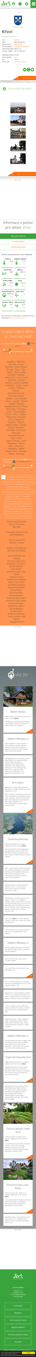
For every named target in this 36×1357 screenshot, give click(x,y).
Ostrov (8, 414)
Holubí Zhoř (10, 377)
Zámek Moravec (16, 595)
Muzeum (28, 511)
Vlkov (11, 446)
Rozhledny (30, 492)
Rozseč (23, 425)
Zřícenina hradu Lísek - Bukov (16, 573)
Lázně (16, 506)
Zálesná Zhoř (11, 451)
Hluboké (20, 374)
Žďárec (12, 454)
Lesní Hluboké (20, 398)
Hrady (9, 497)
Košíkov (12, 388)
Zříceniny (26, 497)
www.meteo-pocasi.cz (18, 318)
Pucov (11, 419)
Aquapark (30, 477)
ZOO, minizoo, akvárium (16, 477)
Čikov (17, 369)
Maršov (25, 401)
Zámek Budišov (16, 608)
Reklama (18, 1313)
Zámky (17, 497)
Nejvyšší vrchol (26, 506)
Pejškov (23, 414)
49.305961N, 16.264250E (21, 46)
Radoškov (12, 422)
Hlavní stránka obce (29, 78)
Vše (3, 477)
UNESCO (6, 482)
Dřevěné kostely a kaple (13, 501)
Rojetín (9, 425)
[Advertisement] (18, 200)
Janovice (21, 380)
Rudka (11, 427)
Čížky (23, 369)
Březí (17, 367)
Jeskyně (7, 506)
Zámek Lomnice (17, 577)
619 (15, 57)
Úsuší (23, 440)
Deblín (10, 372)
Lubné (8, 401)
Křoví (7, 31)
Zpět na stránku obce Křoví (26, 174)
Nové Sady (11, 409)
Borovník (12, 364)
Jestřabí (25, 382)
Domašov (12, 374)
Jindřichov (10, 385)
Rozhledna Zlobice (16, 606)
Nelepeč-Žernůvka (13, 406)
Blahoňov (21, 361)
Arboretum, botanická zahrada (12, 492)
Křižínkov (20, 388)
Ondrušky (21, 409)
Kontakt (18, 1342)
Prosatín (21, 417)
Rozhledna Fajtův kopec (16, 600)
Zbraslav (22, 451)
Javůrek (17, 382)
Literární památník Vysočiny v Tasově (17, 541)
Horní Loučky (22, 377)
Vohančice (19, 446)
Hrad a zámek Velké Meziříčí (16, 617)
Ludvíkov (16, 401)
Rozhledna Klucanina (17, 561)
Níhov (24, 406)
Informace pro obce (18, 1320)
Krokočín (16, 390)
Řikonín (21, 422)
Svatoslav (16, 432)
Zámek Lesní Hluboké (16, 521)
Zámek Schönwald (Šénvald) (16, 525)
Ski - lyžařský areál (18, 482)
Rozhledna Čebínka (16, 584)
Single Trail (18, 511)
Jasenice (8, 382)
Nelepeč (20, 403)
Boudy (20, 364)
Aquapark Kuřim (17, 621)
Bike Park (8, 511)
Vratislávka (12, 448)
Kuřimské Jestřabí (16, 396)
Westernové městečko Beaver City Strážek (16, 580)
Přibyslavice (12, 417)
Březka (24, 367)
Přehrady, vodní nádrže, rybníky (18, 487)
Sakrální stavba (25, 516)
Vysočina (16, 40)
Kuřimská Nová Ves (16, 393)
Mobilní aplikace (18, 1327)
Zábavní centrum (11, 516)
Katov (25, 385)
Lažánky (9, 398)
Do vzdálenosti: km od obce (13, 343)
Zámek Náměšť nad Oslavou (16, 557)
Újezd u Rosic (16, 438)
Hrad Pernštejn (16, 592)
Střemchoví (21, 430)
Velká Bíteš (12, 443)
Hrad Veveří (16, 569)
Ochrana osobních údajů (18, 1334)
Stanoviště (10, 430)
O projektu (18, 1305)
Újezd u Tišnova (12, 440)
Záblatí (21, 448)
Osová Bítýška (19, 411)
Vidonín (21, 443)
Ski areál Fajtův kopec (16, 598)
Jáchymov (12, 380)
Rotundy (28, 501)
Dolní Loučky (19, 372)
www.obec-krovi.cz (20, 62)
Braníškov (9, 367)
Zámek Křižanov (16, 566)
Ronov (16, 425)
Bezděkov (11, 361)
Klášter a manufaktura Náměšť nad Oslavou (16, 549)
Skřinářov (20, 427)
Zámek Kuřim (16, 611)
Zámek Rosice (16, 590)
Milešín (12, 403)
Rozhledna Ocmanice (16, 563)
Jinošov (19, 385)
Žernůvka (20, 454)
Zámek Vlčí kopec (16, 603)
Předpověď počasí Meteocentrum (19, 1350)
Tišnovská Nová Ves (16, 435)
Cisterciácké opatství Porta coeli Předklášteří (16, 533)
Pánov (15, 414)
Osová (9, 411)
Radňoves (19, 419)
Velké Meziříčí (18, 44)
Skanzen (31, 482)
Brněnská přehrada (16, 613)
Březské (10, 369)
